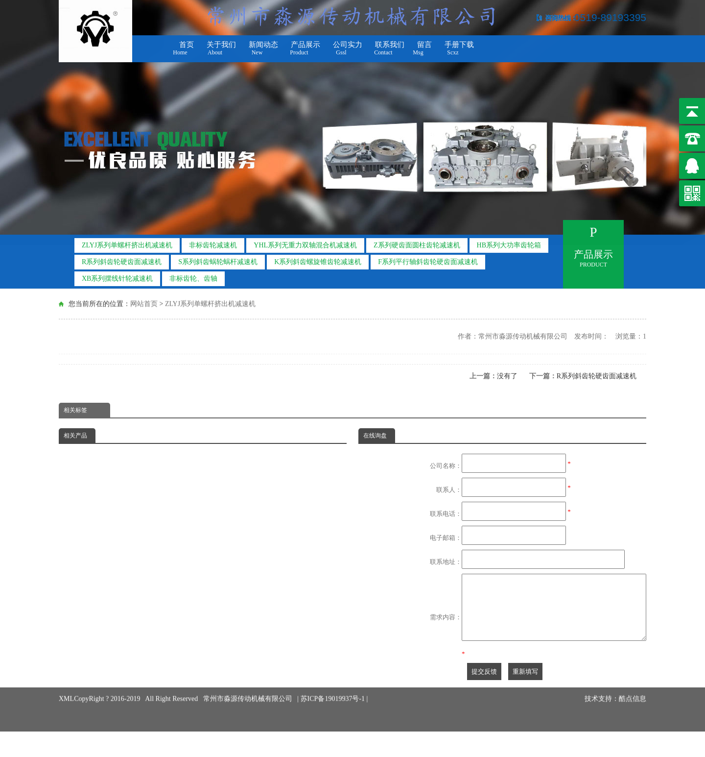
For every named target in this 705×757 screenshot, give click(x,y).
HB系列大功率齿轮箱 (509, 242)
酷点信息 (632, 702)
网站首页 (144, 303)
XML (66, 702)
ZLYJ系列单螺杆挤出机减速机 (127, 242)
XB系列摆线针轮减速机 (117, 276)
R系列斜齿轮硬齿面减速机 (122, 259)
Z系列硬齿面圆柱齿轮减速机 (417, 242)
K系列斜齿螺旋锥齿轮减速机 (317, 259)
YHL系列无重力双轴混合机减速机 (305, 242)
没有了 (507, 376)
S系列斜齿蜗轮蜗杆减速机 (218, 259)
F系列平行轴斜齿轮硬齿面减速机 (428, 259)
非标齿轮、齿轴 (193, 276)
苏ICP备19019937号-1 (334, 702)
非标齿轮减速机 (213, 242)
